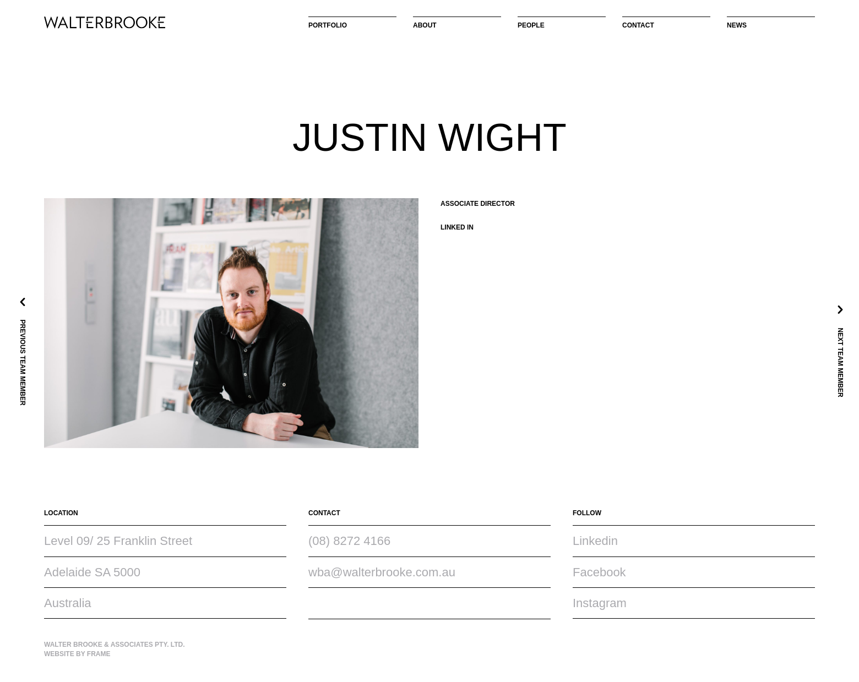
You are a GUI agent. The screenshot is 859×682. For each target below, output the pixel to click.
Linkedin (595, 541)
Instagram (600, 603)
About (425, 25)
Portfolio (327, 25)
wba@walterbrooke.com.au (381, 572)
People (531, 25)
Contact (638, 25)
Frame (99, 654)
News (737, 25)
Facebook (599, 572)
